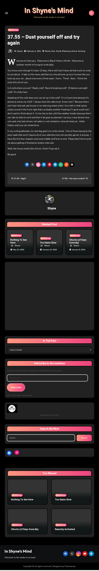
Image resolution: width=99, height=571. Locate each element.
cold (59, 52)
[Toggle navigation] (7, 13)
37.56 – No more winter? (75, 179)
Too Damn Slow (48, 244)
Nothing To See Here (18, 242)
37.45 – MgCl (18, 179)
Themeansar (70, 567)
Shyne (20, 52)
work (74, 52)
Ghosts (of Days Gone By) (77, 242)
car (53, 52)
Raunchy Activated (65, 530)
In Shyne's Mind (48, 11)
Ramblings (13, 31)
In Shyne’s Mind (18, 551)
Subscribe (16, 388)
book (48, 52)
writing (82, 52)
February (67, 52)
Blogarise (57, 567)
